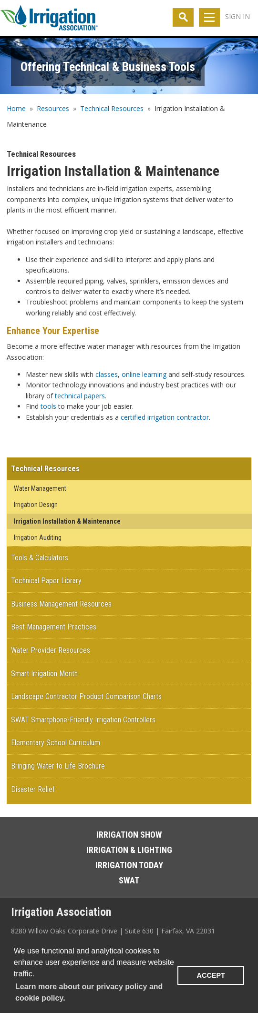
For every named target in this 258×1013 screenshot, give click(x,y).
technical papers (80, 395)
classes (106, 374)
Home (16, 108)
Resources (53, 108)
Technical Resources (112, 108)
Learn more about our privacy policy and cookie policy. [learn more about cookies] (89, 992)
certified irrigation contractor (165, 417)
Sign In (237, 16)
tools (48, 406)
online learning (144, 374)
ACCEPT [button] (211, 975)
